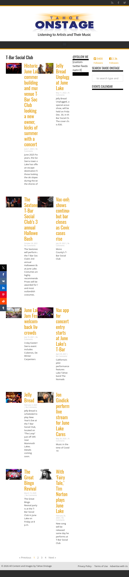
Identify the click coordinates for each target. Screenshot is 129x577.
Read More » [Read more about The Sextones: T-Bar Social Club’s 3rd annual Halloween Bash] (30, 301)
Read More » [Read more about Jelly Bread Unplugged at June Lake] (62, 131)
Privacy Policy (85, 566)
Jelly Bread (29, 397)
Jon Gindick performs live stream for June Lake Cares (63, 414)
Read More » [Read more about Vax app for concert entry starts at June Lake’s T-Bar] (62, 385)
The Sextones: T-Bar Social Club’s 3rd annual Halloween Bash (33, 219)
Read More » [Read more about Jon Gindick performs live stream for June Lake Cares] (62, 457)
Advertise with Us (119, 566)
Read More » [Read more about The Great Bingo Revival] (30, 531)
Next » (52, 557)
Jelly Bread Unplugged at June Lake (65, 76)
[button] (64, 44)
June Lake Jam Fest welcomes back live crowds (32, 321)
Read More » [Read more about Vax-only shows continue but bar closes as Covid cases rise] (62, 265)
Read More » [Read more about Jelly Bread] (30, 462)
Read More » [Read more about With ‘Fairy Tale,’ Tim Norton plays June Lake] (62, 549)
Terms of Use (101, 566)
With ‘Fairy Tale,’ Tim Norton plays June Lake (62, 491)
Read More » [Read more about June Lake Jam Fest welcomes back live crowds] (30, 365)
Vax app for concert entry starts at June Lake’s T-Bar (62, 330)
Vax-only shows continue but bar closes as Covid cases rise (63, 219)
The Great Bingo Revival (30, 480)
